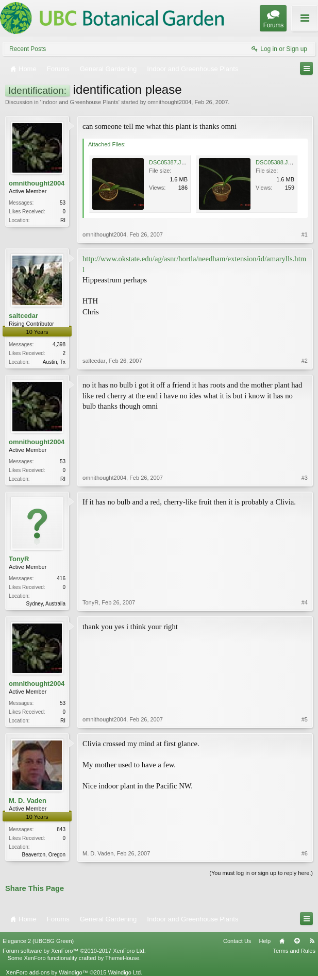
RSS (311, 941)
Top (296, 941)
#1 (305, 234)
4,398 (59, 344)
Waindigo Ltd (124, 972)
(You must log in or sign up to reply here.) (261, 873)
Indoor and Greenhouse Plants (80, 102)
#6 (305, 853)
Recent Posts (27, 49)
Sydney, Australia (45, 604)
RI (62, 220)
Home (282, 941)
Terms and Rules (294, 951)
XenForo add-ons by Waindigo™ (47, 972)
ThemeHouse (122, 958)
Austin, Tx (54, 362)
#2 (305, 361)
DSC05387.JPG (169, 162)
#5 (305, 719)
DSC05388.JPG (276, 162)
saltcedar (23, 315)
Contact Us (237, 941)
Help (265, 941)
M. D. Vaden (27, 800)
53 (62, 203)
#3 (305, 478)
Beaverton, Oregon (44, 854)
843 (61, 829)
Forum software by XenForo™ (74, 951)
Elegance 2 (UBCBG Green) (38, 941)
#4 (305, 602)
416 (61, 578)
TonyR (19, 559)
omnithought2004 (169, 102)
